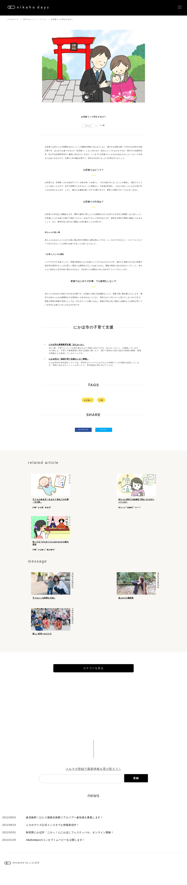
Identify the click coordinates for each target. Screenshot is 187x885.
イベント (43, 19)
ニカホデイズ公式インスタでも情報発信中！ (52, 836)
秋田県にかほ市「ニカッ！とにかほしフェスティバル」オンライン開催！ (70, 844)
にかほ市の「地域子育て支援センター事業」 (69, 359)
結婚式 (130, 507)
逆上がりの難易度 (125, 598)
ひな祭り (41, 550)
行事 (101, 400)
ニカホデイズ (12, 19)
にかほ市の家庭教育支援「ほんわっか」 (67, 344)
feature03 (72, 581)
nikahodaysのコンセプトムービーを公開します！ (55, 851)
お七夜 (40, 507)
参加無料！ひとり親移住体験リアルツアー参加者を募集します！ (64, 829)
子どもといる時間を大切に (44, 598)
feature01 (72, 622)
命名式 (47, 507)
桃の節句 (50, 550)
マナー (137, 507)
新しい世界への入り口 (42, 640)
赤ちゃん (122, 507)
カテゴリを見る (93, 680)
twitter (103, 429)
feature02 (158, 581)
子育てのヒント (28, 19)
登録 (136, 789)
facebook (83, 429)
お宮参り (88, 400)
